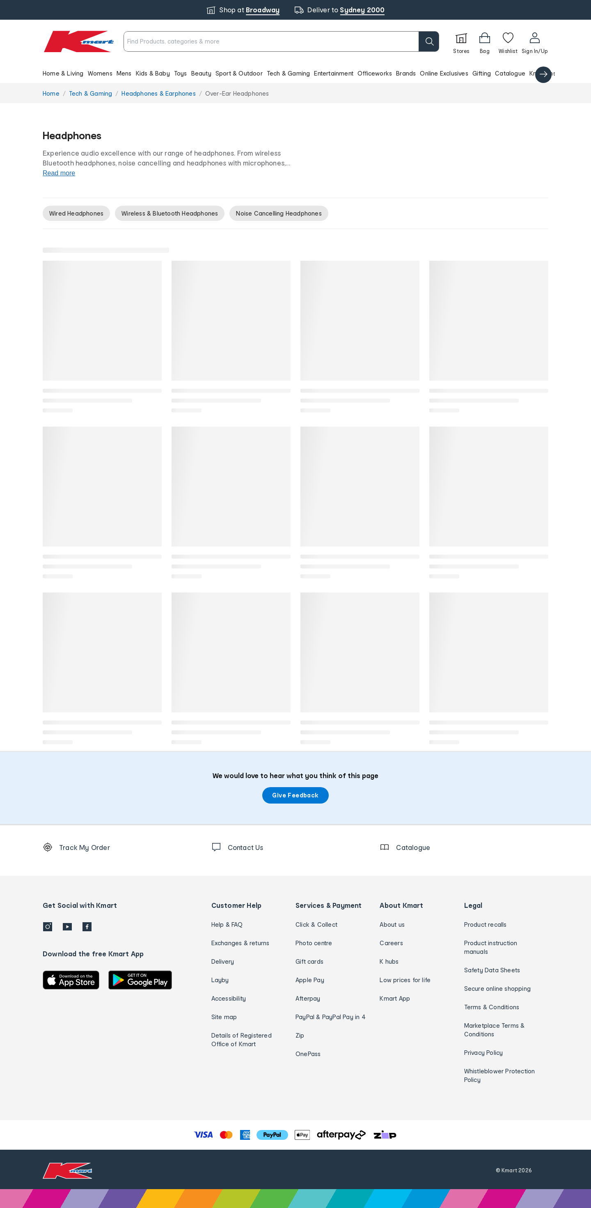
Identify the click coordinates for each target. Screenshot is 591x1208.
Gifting (481, 73)
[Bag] (484, 41)
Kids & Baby (153, 73)
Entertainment (333, 73)
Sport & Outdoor (239, 73)
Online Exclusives (444, 73)
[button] (295, 73)
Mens (124, 73)
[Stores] (461, 41)
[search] (429, 41)
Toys (180, 73)
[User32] (534, 41)
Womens (100, 73)
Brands (406, 73)
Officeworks (374, 73)
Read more (59, 173)
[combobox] (281, 41)
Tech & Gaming (288, 73)
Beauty (201, 73)
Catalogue (510, 73)
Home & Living (63, 73)
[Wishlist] (508, 41)
